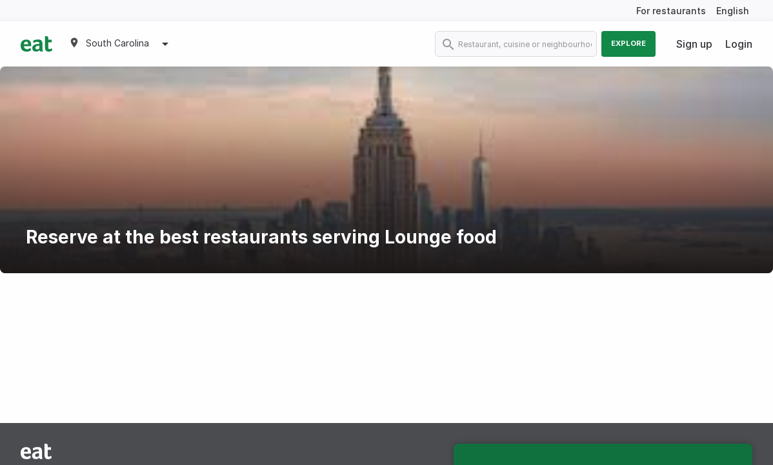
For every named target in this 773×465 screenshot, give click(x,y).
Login (738, 43)
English (732, 10)
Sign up (694, 43)
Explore (628, 43)
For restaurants (671, 10)
